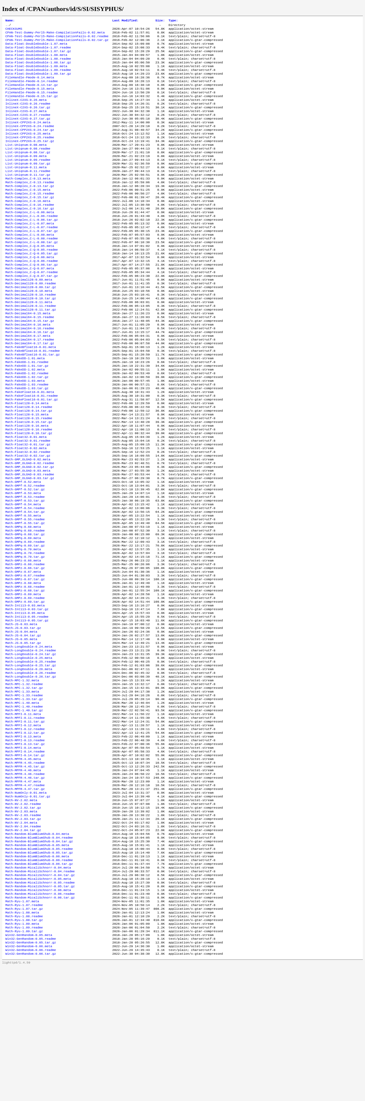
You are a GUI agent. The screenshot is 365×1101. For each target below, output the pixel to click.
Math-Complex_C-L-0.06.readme (31, 244)
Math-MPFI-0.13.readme (25, 843)
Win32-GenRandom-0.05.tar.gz (30, 1074)
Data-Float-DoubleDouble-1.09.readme (38, 77)
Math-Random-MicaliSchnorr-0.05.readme (40, 1006)
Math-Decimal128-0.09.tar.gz (30, 325)
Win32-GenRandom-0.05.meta (28, 1066)
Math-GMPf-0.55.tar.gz (25, 595)
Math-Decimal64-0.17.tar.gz (29, 390)
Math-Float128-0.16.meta (26, 484)
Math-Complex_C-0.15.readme (29, 218)
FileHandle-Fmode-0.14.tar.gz (31, 94)
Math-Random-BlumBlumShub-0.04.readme (39, 955)
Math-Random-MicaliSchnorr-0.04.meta (38, 989)
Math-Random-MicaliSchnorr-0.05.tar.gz (40, 1010)
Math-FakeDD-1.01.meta (25, 407)
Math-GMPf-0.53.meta (23, 561)
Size (160, 21)
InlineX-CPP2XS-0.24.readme (29, 141)
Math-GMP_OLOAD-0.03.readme (29, 539)
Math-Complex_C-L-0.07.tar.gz (31, 261)
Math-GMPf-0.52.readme (25, 552)
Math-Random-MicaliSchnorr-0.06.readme (40, 1019)
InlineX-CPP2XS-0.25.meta (27, 150)
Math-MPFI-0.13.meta (23, 839)
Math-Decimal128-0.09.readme (30, 321)
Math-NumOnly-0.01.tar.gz (27, 907)
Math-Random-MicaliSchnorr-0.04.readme (40, 993)
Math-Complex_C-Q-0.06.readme (31, 295)
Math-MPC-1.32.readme (24, 779)
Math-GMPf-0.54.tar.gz (25, 582)
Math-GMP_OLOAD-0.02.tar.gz (29, 531)
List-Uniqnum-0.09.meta (26, 176)
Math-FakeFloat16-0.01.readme (31, 450)
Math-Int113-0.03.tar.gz (26, 693)
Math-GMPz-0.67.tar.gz (25, 659)
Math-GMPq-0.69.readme (25, 616)
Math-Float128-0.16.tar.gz (28, 492)
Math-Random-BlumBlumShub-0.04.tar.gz (39, 959)
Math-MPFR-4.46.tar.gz (25, 886)
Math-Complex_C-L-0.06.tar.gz (31, 248)
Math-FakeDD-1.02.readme (26, 424)
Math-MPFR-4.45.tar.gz (25, 873)
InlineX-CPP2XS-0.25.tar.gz (29, 158)
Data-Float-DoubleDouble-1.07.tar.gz (38, 56)
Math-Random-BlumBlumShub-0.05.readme (39, 967)
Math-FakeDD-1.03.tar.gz (26, 441)
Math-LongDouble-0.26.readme (30, 766)
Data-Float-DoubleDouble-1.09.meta (36, 73)
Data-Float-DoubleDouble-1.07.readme (38, 51)
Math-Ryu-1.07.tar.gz (24, 1036)
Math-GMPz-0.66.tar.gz (25, 646)
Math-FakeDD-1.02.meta (25, 420)
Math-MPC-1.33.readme (24, 792)
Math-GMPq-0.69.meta (23, 612)
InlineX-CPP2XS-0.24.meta (27, 137)
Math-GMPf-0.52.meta (23, 548)
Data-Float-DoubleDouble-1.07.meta (36, 47)
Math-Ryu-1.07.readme (24, 1032)
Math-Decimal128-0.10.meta (28, 330)
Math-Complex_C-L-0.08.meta (29, 265)
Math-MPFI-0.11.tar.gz (25, 822)
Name (10, 21)
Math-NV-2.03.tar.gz (23, 933)
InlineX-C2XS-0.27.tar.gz (27, 133)
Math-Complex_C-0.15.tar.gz (29, 223)
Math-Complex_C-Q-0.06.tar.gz (31, 300)
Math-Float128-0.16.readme (28, 488)
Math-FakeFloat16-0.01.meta (29, 445)
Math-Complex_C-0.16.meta (27, 227)
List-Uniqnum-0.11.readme (27, 193)
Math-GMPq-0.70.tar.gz (25, 634)
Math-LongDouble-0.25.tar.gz (30, 758)
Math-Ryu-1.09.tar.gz (24, 1062)
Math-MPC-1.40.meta (22, 800)
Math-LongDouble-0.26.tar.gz (30, 771)
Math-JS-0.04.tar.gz (23, 723)
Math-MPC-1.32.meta (22, 775)
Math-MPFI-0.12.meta (23, 826)
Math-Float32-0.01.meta (26, 497)
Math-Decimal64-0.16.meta (27, 368)
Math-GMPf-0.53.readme (25, 565)
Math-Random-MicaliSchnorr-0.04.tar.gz (40, 997)
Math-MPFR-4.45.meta (23, 865)
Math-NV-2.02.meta (21, 912)
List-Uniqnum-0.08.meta (26, 163)
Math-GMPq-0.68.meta (23, 599)
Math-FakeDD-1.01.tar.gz (26, 415)
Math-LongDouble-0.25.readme (30, 753)
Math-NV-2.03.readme (23, 929)
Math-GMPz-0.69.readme (25, 681)
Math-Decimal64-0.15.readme (29, 360)
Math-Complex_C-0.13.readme (29, 206)
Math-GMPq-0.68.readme (25, 604)
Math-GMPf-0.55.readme (25, 591)
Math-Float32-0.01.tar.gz (27, 505)
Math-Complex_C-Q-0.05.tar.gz (31, 287)
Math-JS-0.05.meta (21, 728)
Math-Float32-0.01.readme (27, 501)
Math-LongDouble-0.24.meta (28, 736)
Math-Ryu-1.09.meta (22, 1053)
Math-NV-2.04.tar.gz (23, 946)
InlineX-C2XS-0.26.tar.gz (27, 120)
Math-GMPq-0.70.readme (25, 629)
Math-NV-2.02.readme (23, 916)
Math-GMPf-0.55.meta (23, 586)
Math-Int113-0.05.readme (26, 702)
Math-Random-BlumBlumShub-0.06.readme (39, 980)
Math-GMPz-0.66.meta (23, 638)
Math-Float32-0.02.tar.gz (27, 518)
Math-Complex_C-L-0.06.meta (29, 240)
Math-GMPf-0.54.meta (23, 574)
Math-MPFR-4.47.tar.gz (25, 899)
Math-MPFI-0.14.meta (23, 852)
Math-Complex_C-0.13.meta (27, 201)
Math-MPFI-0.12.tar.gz (25, 835)
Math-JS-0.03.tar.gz (23, 715)
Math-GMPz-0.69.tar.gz (25, 685)
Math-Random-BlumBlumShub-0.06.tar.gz (39, 985)
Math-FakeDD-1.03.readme (26, 437)
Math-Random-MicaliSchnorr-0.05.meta (38, 1002)
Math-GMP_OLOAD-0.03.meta (27, 535)
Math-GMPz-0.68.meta (23, 664)
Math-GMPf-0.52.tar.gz (25, 557)
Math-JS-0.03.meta (21, 711)
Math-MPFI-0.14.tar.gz (25, 860)
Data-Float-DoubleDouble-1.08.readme (38, 64)
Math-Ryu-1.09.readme (24, 1057)
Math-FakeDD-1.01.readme (26, 411)
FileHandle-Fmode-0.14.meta (29, 86)
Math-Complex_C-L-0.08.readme (31, 270)
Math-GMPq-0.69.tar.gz (25, 621)
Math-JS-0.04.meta (21, 719)
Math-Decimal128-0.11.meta (28, 343)
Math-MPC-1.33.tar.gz (24, 796)
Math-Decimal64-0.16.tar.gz (29, 377)
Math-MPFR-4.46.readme (25, 882)
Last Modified (125, 21)
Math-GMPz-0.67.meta (23, 651)
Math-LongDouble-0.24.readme (30, 741)
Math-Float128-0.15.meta (26, 471)
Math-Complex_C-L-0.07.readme (31, 257)
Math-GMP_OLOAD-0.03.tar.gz (29, 544)
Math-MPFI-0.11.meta (23, 813)
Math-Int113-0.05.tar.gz (26, 706)
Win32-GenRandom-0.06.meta (28, 1079)
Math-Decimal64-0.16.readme (29, 372)
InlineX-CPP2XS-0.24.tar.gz (29, 146)
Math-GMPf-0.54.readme (25, 578)
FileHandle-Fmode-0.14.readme (31, 90)
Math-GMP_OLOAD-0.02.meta (27, 522)
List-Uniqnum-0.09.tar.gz (27, 184)
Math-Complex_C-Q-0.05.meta (29, 278)
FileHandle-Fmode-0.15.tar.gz (31, 107)
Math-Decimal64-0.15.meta (27, 355)
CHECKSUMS (13, 30)
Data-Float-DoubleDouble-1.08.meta (36, 60)
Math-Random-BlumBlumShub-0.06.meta (37, 976)
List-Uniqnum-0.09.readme (27, 180)
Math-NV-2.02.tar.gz (23, 920)
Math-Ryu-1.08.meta (22, 1040)
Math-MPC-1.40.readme (24, 805)
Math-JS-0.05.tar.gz (23, 732)
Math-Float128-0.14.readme (28, 462)
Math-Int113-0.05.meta (25, 698)
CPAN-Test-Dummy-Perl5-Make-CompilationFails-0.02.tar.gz (57, 43)
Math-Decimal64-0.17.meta (27, 381)
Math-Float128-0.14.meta (26, 458)
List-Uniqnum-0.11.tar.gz (27, 197)
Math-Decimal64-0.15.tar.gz (29, 364)
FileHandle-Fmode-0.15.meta (29, 99)
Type (173, 21)
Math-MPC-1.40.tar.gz (24, 809)
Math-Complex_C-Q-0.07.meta (29, 304)
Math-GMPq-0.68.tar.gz (25, 608)
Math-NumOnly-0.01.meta (26, 903)
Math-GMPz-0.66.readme (25, 642)
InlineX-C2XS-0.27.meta (26, 124)
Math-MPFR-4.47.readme (25, 895)
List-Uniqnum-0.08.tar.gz (27, 171)
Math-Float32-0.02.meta (26, 509)
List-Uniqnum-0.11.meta (26, 188)
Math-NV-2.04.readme (23, 942)
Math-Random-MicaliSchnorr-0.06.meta (38, 1014)
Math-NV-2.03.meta (21, 925)
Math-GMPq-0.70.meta (23, 625)
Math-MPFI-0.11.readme (25, 818)
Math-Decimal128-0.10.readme (30, 334)
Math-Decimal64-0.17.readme (29, 385)
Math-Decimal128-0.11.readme (30, 347)
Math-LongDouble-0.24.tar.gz (30, 745)
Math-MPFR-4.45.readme (25, 869)
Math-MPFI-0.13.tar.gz (25, 848)
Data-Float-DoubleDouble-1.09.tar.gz (38, 81)
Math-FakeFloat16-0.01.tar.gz (31, 454)
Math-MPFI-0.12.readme (25, 830)
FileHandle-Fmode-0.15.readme (31, 103)
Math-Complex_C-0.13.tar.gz (29, 210)
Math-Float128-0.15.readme (28, 475)
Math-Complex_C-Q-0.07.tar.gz (31, 313)
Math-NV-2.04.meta (21, 937)
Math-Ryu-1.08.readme (24, 1044)
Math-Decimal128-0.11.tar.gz (30, 351)
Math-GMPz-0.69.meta (23, 676)
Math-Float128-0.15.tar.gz (28, 479)
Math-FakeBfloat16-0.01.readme (32, 398)
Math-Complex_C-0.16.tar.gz (29, 236)
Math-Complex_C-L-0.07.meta (29, 253)
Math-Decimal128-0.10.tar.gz (30, 338)
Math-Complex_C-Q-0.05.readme (31, 283)
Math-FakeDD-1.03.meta (25, 432)
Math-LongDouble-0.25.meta (28, 749)
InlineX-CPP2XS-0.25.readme (29, 154)
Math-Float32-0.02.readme (27, 514)
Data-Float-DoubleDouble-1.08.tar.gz (38, 69)
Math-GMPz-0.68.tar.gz (25, 672)
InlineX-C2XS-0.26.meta (26, 111)
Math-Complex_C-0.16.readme (29, 231)
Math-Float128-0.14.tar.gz (28, 467)
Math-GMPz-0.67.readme (25, 655)
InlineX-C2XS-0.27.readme (27, 129)
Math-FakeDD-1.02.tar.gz (26, 428)
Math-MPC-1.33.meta (22, 788)
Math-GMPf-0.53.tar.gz (25, 569)
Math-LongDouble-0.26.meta (28, 762)
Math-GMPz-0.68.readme (25, 668)
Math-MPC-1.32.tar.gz (24, 783)
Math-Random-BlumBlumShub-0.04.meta (37, 950)
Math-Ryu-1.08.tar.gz (24, 1049)
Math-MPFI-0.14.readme (25, 856)
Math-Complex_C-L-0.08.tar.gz (31, 274)
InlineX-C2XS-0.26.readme (27, 116)
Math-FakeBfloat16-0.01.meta (30, 394)
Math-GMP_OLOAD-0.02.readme (29, 527)
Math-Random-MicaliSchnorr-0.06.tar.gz (40, 1023)
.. (7, 26)
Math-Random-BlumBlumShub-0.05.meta (37, 963)
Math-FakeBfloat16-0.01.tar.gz (32, 402)
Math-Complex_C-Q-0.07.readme (31, 308)
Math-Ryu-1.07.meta (22, 1027)
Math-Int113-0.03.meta (25, 689)
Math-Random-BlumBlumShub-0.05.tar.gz (39, 972)
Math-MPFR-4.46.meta (23, 878)
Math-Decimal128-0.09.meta (28, 317)
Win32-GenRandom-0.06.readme (30, 1083)
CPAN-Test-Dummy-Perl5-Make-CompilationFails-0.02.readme (57, 39)
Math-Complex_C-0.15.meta (27, 214)
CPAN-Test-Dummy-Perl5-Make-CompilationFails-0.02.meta (55, 34)
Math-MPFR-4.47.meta (23, 890)
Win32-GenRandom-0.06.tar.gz (30, 1087)
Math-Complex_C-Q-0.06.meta (29, 291)
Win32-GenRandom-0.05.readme (30, 1070)
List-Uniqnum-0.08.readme (27, 167)
